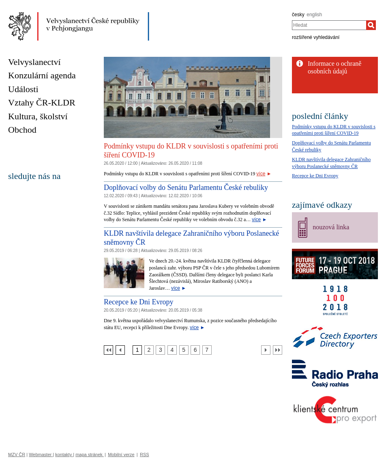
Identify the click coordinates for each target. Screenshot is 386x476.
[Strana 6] (195, 350)
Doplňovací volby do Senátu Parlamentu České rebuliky (186, 187)
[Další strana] (265, 350)
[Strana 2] (149, 350)
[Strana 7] (207, 350)
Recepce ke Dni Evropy (138, 302)
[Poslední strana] (277, 350)
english (314, 14)
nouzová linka (331, 227)
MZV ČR (16, 454)
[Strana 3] (160, 350)
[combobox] (329, 25)
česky (298, 14)
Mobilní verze (121, 454)
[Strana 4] (172, 350)
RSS (144, 454)
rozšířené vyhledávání (315, 37)
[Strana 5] (184, 350)
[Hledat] (371, 25)
